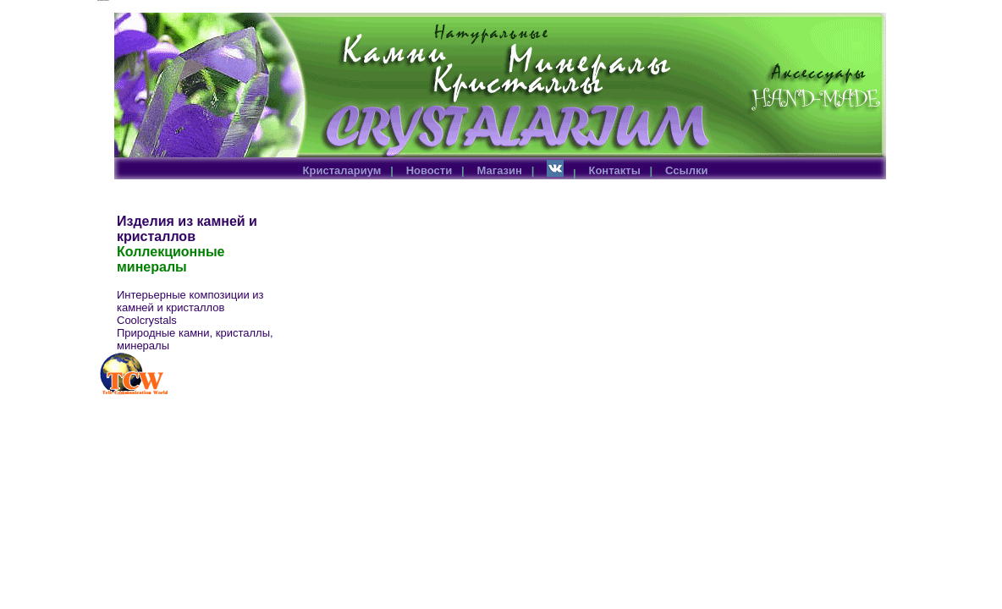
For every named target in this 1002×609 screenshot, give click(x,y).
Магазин (499, 170)
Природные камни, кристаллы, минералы (195, 339)
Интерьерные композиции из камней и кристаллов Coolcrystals (190, 307)
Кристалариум (342, 170)
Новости (429, 170)
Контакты (614, 170)
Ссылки (686, 170)
